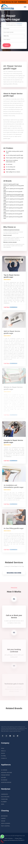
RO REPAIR (4, 780)
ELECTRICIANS (5, 796)
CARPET (3, 818)
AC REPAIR (4, 770)
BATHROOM (4, 816)
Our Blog (3, 755)
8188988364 (19, 23)
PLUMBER (4, 801)
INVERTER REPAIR (6, 782)
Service (3, 753)
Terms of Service (8, 838)
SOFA (2, 804)
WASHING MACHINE (14, 573)
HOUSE (3, 821)
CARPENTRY (4, 794)
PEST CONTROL (5, 826)
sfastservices (7, 835)
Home (2, 748)
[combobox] (14, 36)
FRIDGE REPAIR (5, 775)
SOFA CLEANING (5, 823)
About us (3, 750)
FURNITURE (4, 799)
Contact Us (4, 758)
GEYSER (3, 777)
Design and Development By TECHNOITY (14, 840)
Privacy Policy (18, 838)
